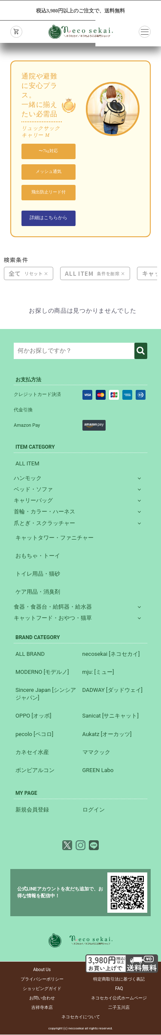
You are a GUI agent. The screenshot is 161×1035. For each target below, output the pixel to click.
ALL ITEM (79, 274)
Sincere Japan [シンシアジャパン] (45, 695)
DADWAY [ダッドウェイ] (112, 691)
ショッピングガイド (42, 989)
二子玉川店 (119, 1007)
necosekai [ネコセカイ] (111, 654)
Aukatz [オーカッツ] (107, 734)
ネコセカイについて (80, 1017)
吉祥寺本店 (42, 1007)
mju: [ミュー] (98, 672)
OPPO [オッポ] (33, 716)
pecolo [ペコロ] (34, 734)
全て (15, 274)
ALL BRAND (30, 654)
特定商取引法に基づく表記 (119, 979)
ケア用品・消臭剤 (37, 592)
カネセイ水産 (32, 752)
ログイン (93, 810)
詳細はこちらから (48, 218)
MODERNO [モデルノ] (42, 672)
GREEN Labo (98, 771)
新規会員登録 (32, 810)
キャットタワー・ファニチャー (54, 538)
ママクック (96, 752)
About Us (42, 970)
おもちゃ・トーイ (37, 556)
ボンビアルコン (35, 771)
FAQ (119, 989)
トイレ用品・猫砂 (37, 574)
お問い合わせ (42, 998)
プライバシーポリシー (42, 979)
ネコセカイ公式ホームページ (119, 998)
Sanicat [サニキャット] (110, 716)
